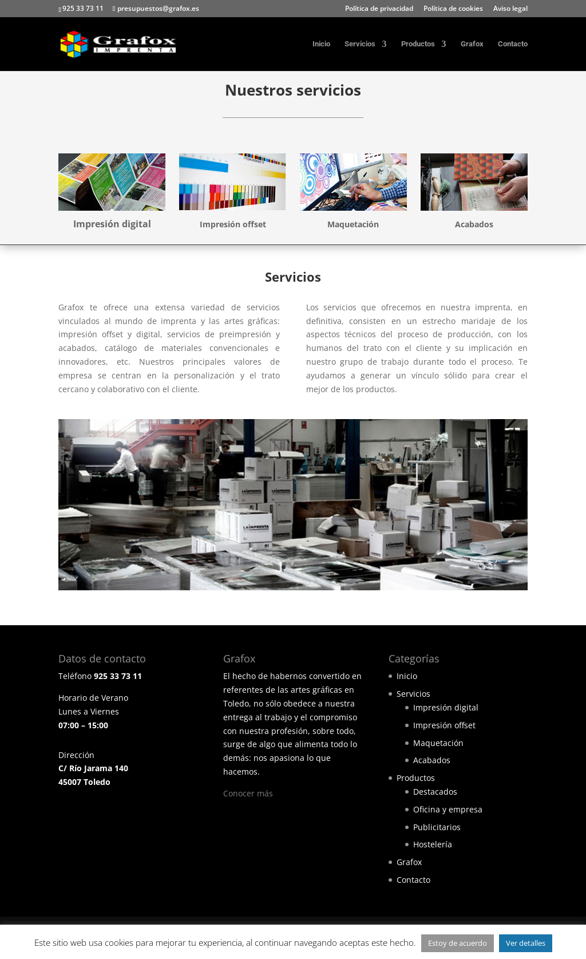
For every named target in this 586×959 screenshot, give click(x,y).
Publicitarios (437, 827)
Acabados (431, 760)
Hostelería (432, 844)
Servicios (360, 44)
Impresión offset (444, 725)
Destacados (435, 791)
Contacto (513, 44)
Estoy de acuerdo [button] (457, 943)
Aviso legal (510, 9)
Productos (418, 44)
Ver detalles (525, 943)
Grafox (472, 44)
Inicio (321, 44)
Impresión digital (445, 707)
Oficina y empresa (447, 809)
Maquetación (438, 742)
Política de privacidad (379, 9)
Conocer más (248, 793)
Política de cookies (453, 9)
